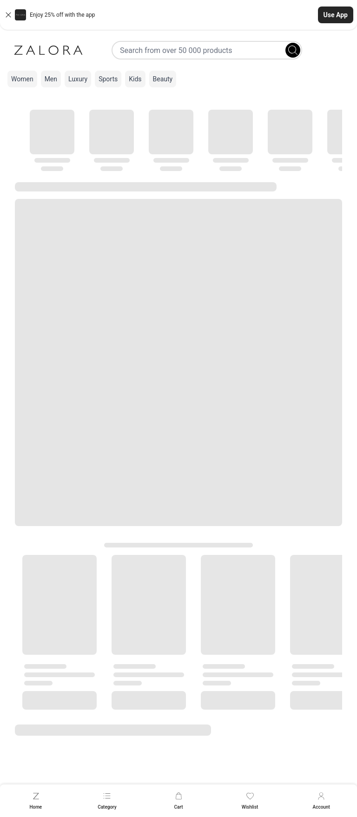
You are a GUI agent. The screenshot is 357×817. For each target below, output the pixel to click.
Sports (108, 79)
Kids (135, 79)
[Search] (292, 50)
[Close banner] (8, 15)
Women (22, 79)
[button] (178, 15)
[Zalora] (48, 50)
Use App (336, 15)
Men (51, 79)
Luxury (77, 79)
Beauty (163, 79)
